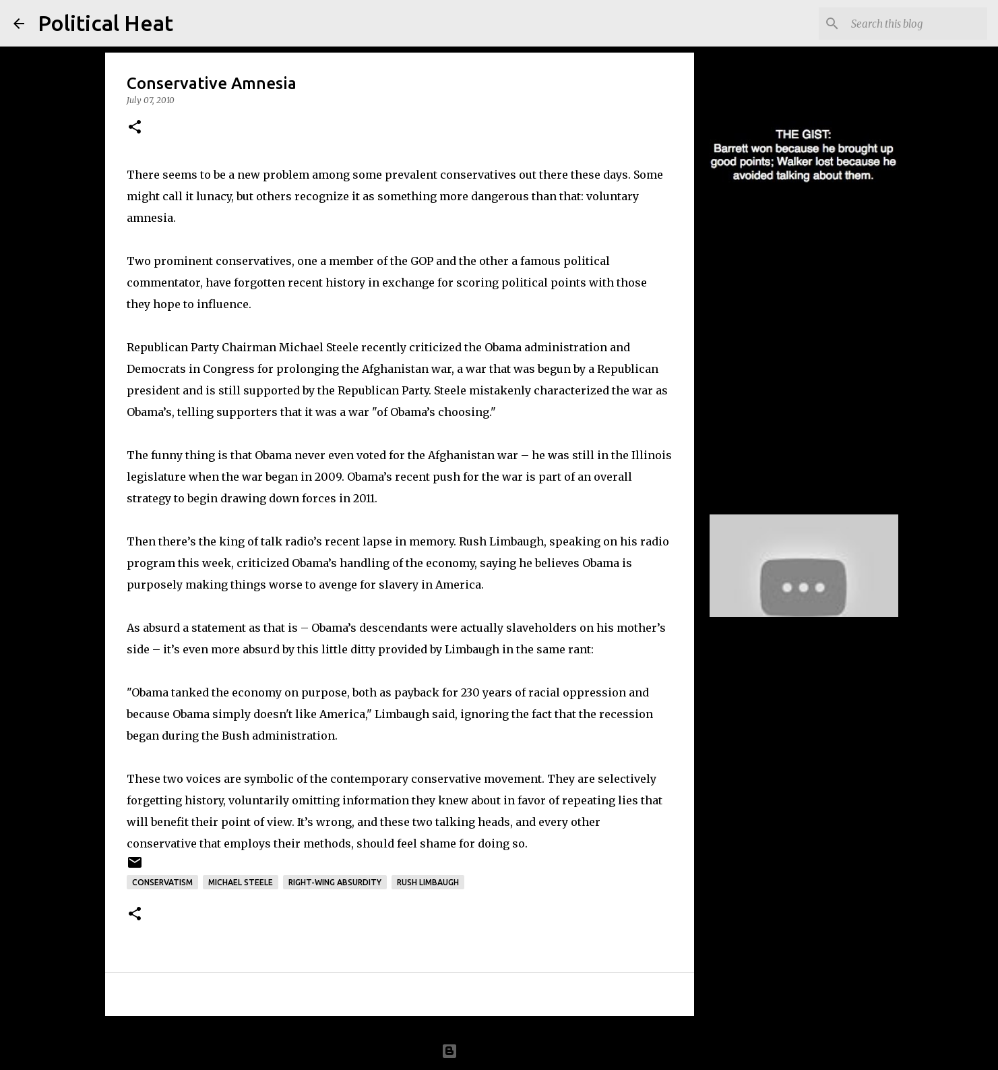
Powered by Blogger (499, 1051)
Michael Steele (240, 882)
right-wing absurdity (334, 882)
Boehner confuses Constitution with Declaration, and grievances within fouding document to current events (790, 380)
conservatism (162, 882)
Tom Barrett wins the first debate (784, 234)
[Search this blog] (916, 23)
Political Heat (105, 23)
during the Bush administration (248, 735)
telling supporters (227, 412)
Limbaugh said (415, 714)
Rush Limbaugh (428, 882)
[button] (135, 128)
